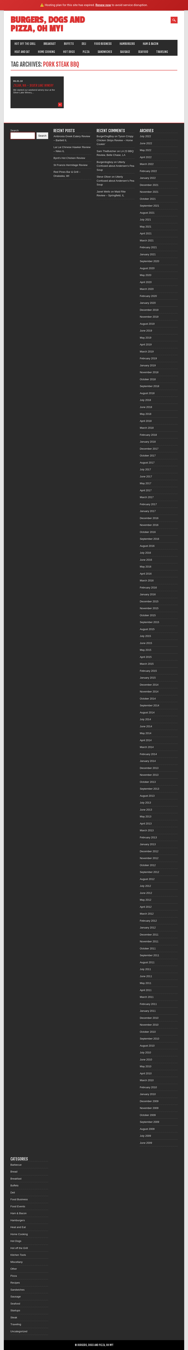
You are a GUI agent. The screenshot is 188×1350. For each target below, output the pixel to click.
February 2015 (148, 670)
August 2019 (147, 323)
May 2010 (145, 1066)
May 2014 (145, 733)
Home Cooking (46, 52)
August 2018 (147, 393)
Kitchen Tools (18, 1254)
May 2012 (145, 899)
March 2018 (147, 427)
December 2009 (149, 1101)
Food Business (103, 43)
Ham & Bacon (150, 43)
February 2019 (148, 358)
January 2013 (148, 844)
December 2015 (149, 601)
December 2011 (149, 934)
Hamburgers (127, 43)
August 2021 (147, 212)
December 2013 (149, 768)
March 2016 (147, 580)
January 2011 (148, 1010)
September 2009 (149, 1121)
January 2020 (148, 302)
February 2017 (148, 504)
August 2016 (147, 545)
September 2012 (149, 872)
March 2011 (147, 997)
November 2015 (149, 608)
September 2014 (149, 705)
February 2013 (148, 837)
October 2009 (148, 1115)
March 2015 (147, 663)
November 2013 (149, 774)
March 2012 (147, 913)
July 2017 (145, 469)
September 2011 (149, 955)
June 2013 (146, 809)
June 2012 (146, 893)
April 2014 (146, 740)
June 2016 (146, 559)
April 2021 (146, 233)
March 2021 (147, 240)
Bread (14, 1171)
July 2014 (145, 719)
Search (14, 130)
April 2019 (146, 344)
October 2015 (148, 615)
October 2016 (148, 532)
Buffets (69, 43)
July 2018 (145, 400)
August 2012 (147, 879)
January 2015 (148, 677)
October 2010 (148, 1031)
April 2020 (146, 282)
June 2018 (146, 407)
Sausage (125, 52)
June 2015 (146, 643)
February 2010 (148, 1087)
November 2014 (149, 691)
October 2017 (148, 455)
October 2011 (148, 948)
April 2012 (146, 906)
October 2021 (148, 198)
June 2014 (146, 726)
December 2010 (149, 1017)
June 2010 (146, 1059)
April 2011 (146, 990)
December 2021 (149, 185)
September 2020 (149, 261)
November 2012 (149, 858)
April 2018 (146, 421)
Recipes (15, 1282)
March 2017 (147, 497)
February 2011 (148, 1004)
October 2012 (148, 865)
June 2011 (146, 976)
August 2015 (147, 629)
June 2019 (146, 330)
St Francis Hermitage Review (70, 165)
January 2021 (148, 254)
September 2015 (149, 622)
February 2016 (148, 587)
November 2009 (149, 1108)
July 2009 (145, 1135)
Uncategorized (18, 1331)
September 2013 (149, 788)
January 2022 (148, 177)
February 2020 (148, 296)
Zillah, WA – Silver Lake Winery (33, 85)
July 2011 (145, 969)
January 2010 (148, 1094)
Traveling (162, 52)
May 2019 (145, 337)
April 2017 (146, 490)
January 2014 (148, 761)
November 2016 (149, 525)
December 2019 (149, 309)
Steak (13, 1317)
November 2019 (149, 316)
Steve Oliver (104, 176)
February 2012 (148, 920)
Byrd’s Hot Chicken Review (69, 158)
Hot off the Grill (25, 43)
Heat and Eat (22, 52)
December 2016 (149, 518)
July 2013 (145, 802)
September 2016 (149, 538)
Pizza (86, 52)
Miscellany (16, 1261)
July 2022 (145, 136)
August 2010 (147, 1045)
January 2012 (148, 927)
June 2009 (146, 1142)
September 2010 (149, 1038)
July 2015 (145, 636)
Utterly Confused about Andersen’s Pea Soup (115, 166)
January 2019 (148, 365)
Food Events (17, 1206)
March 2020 (147, 289)
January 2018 (148, 441)
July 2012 (145, 885)
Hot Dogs (69, 52)
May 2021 (145, 226)
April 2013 (146, 823)
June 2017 (146, 476)
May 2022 (145, 150)
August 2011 (147, 962)
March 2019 (147, 351)
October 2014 (148, 698)
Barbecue (16, 1164)
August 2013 (147, 795)
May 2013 (145, 816)
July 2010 (145, 1052)
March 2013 (147, 830)
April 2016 (146, 573)
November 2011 (149, 941)
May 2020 (145, 275)
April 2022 (146, 157)
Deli (84, 43)
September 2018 (149, 386)
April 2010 (146, 1073)
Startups (15, 1310)
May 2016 (145, 566)
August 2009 (147, 1128)
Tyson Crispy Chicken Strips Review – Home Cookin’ (115, 140)
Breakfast (50, 43)
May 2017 (145, 483)
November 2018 (149, 372)
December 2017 (149, 448)
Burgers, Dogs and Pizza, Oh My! (47, 24)
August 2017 (147, 462)
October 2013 (148, 781)
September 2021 (149, 205)
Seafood (143, 52)
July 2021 (145, 219)
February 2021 (148, 247)
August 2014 (147, 712)
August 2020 (147, 268)
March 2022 (147, 164)
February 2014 (148, 754)
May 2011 (145, 983)
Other (13, 1268)
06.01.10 (18, 81)
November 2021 (149, 191)
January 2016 (148, 594)
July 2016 (145, 552)
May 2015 (145, 649)
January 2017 (148, 511)
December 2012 (149, 851)
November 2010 (149, 1024)
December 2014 (149, 684)
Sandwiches (105, 52)
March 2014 (147, 747)
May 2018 (145, 413)
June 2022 (146, 143)
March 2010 (147, 1080)
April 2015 (146, 657)
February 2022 (148, 171)
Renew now (103, 5)
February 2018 (148, 434)
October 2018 (148, 379)
